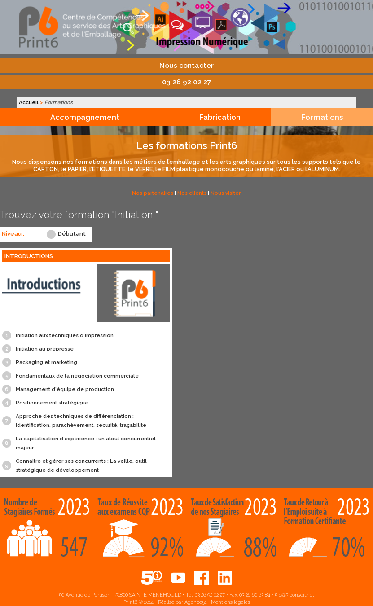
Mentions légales (230, 602)
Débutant (72, 233)
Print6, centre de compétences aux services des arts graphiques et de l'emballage (187, 27)
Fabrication (220, 117)
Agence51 (195, 602)
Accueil (29, 102)
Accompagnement (84, 117)
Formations (322, 117)
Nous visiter (226, 193)
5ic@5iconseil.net (294, 595)
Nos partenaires (152, 193)
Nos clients (191, 193)
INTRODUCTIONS (28, 256)
